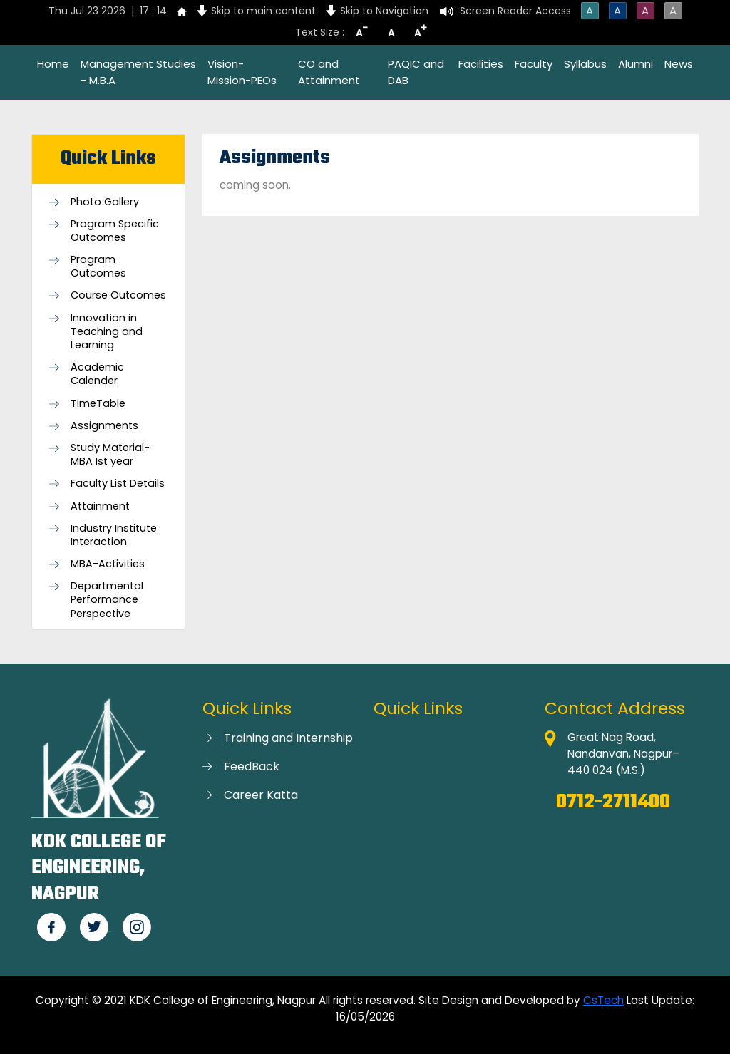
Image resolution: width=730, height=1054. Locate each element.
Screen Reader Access (515, 11)
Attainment (100, 506)
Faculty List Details (118, 483)
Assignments (104, 426)
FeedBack (251, 766)
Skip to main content (263, 11)
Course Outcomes (118, 295)
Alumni (635, 63)
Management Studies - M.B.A (138, 72)
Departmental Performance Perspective (107, 599)
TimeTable (98, 403)
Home (53, 63)
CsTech (603, 1000)
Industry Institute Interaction (114, 535)
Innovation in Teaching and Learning (107, 331)
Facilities (480, 63)
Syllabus (585, 63)
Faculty (533, 63)
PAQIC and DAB (416, 72)
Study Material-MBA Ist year (110, 454)
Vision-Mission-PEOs (242, 72)
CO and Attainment (329, 72)
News (678, 63)
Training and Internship (288, 738)
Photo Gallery (105, 202)
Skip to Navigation (384, 11)
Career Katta (261, 795)
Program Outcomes (98, 266)
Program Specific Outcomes (115, 230)
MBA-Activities (108, 564)
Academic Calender (97, 374)
